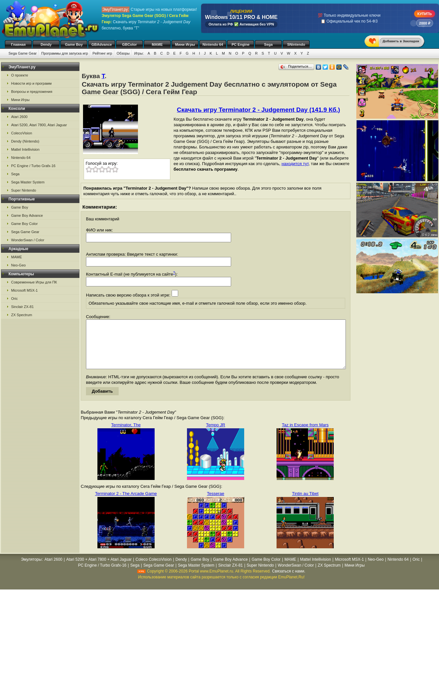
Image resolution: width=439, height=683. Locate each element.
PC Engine (240, 44)
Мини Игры (185, 44)
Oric (14, 298)
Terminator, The (126, 434)
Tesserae (215, 503)
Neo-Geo (18, 265)
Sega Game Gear (22, 53)
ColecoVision (21, 133)
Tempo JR (215, 434)
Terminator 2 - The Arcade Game (126, 503)
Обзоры (123, 53)
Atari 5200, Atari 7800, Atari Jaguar (39, 125)
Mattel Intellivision (25, 149)
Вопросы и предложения (31, 92)
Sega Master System (27, 182)
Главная (18, 44)
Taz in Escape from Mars (305, 434)
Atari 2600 (19, 117)
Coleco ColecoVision (153, 569)
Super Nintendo (23, 190)
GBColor (129, 44)
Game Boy (74, 44)
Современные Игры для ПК (34, 282)
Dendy (46, 44)
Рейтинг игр (102, 53)
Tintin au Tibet (305, 503)
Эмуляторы (31, 569)
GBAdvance (102, 44)
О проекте (19, 75)
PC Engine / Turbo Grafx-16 (33, 166)
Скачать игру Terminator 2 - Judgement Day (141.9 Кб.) (258, 109)
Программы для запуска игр (64, 53)
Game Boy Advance (27, 215)
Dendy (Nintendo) (25, 141)
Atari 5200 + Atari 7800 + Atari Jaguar (99, 569)
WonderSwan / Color (27, 240)
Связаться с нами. (288, 581)
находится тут (295, 163)
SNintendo (296, 44)
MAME (157, 44)
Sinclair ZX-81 (22, 307)
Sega (268, 44)
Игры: (139, 53)
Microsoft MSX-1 (24, 290)
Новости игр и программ (31, 83)
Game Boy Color (24, 224)
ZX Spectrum (21, 315)
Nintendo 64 (213, 44)
